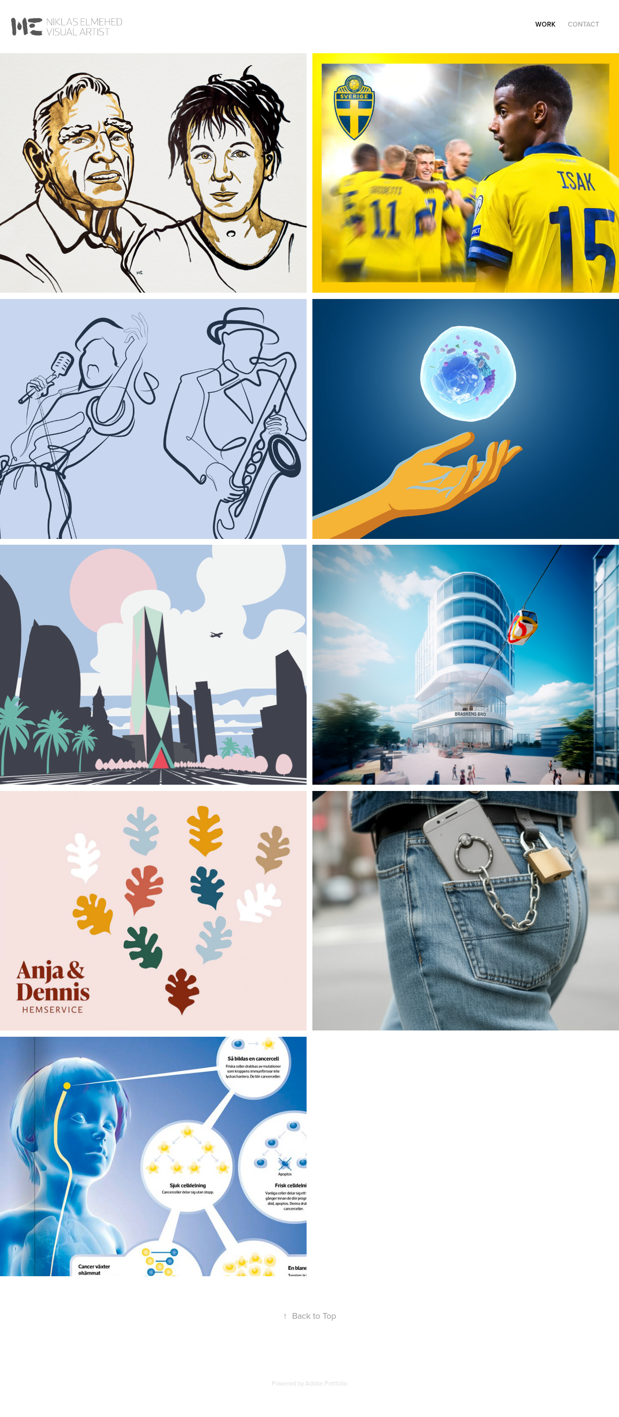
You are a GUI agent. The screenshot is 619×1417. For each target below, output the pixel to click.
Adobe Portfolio (326, 1383)
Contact (583, 24)
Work (545, 24)
